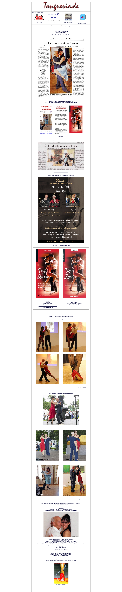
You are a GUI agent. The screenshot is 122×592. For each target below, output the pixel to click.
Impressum (78, 25)
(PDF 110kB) (74, 560)
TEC (53, 22)
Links (72, 25)
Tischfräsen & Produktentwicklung (82, 22)
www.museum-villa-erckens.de (61, 549)
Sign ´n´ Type (39, 22)
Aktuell (43, 25)
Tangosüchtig (67, 25)
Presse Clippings (57, 25)
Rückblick (49, 25)
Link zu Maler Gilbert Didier (61, 584)
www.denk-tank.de (68, 22)
